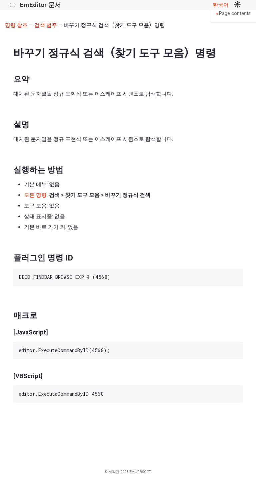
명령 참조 (16, 25)
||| (13, 5)
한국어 (221, 5)
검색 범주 (45, 25)
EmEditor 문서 (40, 5)
